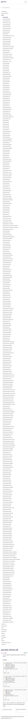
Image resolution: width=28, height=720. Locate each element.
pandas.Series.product (7, 131)
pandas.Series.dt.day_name (8, 428)
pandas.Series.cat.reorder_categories (10, 553)
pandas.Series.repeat (7, 323)
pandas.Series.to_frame (7, 607)
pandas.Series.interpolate (7, 290)
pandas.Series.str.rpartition (8, 502)
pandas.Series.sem (6, 207)
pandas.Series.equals (7, 240)
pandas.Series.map (6, 142)
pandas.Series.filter (6, 279)
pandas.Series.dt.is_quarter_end (9, 395)
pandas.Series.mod (6, 96)
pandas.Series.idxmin (7, 247)
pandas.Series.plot (6, 579)
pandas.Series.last (6, 251)
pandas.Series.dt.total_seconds (8, 446)
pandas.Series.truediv (7, 92)
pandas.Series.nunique (7, 220)
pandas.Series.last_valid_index (8, 343)
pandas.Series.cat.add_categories (9, 555)
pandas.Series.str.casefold (7, 450)
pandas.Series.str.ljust (7, 480)
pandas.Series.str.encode (7, 461)
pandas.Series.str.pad (7, 489)
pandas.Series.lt (6, 120)
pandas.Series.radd (6, 100)
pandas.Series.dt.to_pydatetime (9, 411)
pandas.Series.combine (7, 114)
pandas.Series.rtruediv (7, 107)
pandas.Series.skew (6, 209)
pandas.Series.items (6, 74)
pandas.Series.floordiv (7, 94)
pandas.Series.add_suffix (7, 277)
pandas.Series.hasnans (7, 37)
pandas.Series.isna (6, 292)
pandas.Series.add (6, 85)
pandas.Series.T (6, 33)
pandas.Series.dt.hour (7, 369)
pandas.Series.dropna (7, 284)
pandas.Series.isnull (6, 293)
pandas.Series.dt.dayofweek (8, 382)
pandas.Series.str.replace (7, 494)
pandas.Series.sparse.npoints (8, 566)
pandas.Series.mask (6, 273)
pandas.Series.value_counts (8, 229)
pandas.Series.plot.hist (7, 590)
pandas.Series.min (6, 192)
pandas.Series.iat (6, 67)
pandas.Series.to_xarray (7, 609)
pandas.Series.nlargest (7, 196)
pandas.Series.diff (6, 179)
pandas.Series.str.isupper (7, 537)
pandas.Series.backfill (7, 280)
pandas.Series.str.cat (6, 452)
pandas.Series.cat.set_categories (9, 561)
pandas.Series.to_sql (6, 612)
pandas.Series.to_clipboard (8, 618)
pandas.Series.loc (6, 68)
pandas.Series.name (6, 43)
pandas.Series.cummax (7, 170)
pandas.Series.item (6, 81)
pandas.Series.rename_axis (8, 258)
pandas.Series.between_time (8, 352)
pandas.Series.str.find (7, 468)
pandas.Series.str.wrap (7, 524)
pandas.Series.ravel (6, 321)
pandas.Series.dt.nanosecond (8, 376)
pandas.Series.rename (7, 256)
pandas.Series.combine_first (8, 116)
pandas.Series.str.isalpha (7, 529)
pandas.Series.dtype (6, 24)
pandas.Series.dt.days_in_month (9, 404)
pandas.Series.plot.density (8, 588)
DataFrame (3, 624)
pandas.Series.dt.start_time (8, 432)
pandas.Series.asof (6, 338)
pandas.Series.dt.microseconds (8, 439)
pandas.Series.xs (6, 83)
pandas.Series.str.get (6, 472)
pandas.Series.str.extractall (8, 467)
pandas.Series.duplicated (7, 238)
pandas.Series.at (6, 65)
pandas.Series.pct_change (8, 199)
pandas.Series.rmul (6, 103)
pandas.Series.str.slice (7, 505)
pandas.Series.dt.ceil (6, 424)
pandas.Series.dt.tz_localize (8, 413)
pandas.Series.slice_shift (7, 356)
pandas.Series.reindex (7, 253)
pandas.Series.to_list (6, 59)
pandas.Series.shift (6, 339)
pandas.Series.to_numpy (7, 54)
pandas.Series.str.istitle (7, 539)
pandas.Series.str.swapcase (8, 516)
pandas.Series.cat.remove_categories (10, 557)
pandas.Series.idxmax (7, 245)
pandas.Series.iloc (6, 70)
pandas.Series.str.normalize (8, 487)
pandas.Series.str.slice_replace (8, 507)
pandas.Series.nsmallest (7, 197)
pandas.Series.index (6, 19)
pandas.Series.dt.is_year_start (8, 397)
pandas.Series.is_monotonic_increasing (10, 225)
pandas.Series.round (6, 118)
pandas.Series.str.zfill (7, 526)
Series (2, 15)
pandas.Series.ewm (6, 150)
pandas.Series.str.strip (7, 515)
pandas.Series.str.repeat (7, 492)
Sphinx (8, 718)
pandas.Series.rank (6, 205)
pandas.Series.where (7, 271)
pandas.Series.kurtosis (7, 216)
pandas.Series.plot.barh (7, 585)
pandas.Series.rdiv (6, 105)
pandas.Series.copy (6, 50)
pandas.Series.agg (6, 137)
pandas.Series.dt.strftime (7, 419)
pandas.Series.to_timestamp (8, 57)
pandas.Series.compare (7, 330)
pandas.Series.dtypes (7, 41)
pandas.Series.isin (6, 249)
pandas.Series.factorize (7, 181)
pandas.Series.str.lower (7, 481)
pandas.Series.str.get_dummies (8, 544)
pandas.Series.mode (6, 194)
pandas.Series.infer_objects (8, 48)
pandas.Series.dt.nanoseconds (8, 441)
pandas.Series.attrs (6, 577)
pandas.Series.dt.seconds (7, 437)
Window (3, 633)
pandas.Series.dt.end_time (8, 433)
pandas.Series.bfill (6, 282)
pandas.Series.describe (7, 177)
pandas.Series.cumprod (7, 174)
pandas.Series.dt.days (7, 435)
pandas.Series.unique (7, 218)
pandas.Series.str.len (6, 478)
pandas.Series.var (6, 214)
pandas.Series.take (6, 266)
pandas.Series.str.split (7, 509)
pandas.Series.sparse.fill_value (8, 570)
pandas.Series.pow (6, 98)
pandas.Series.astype (7, 44)
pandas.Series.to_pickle (7, 599)
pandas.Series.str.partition (8, 491)
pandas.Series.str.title (7, 518)
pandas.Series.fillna (6, 288)
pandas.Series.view (6, 327)
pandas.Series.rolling (6, 146)
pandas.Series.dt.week (7, 378)
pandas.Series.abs (6, 153)
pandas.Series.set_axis (7, 264)
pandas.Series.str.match (7, 485)
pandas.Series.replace (7, 301)
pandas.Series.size (6, 32)
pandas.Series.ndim (6, 30)
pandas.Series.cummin (7, 172)
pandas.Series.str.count (7, 457)
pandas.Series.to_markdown (8, 622)
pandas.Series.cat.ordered (8, 548)
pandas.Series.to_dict (7, 603)
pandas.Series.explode (7, 317)
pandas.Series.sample (7, 262)
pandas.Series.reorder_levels (8, 308)
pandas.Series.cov (6, 168)
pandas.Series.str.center (7, 454)
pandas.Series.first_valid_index (8, 341)
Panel (2, 627)
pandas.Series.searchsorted (8, 319)
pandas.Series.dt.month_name (8, 426)
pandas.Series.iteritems (7, 76)
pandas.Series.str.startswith (8, 513)
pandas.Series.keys (6, 78)
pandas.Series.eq (6, 129)
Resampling (3, 637)
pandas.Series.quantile (7, 203)
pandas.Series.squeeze (7, 325)
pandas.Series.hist (6, 598)
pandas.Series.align (6, 231)
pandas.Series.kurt (6, 183)
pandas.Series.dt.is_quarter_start (9, 393)
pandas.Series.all (6, 155)
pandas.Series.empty (7, 39)
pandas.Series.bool (6, 52)
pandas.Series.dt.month (7, 365)
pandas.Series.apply (6, 135)
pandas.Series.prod (6, 201)
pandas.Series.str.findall (7, 470)
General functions (4, 13)
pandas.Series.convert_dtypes (8, 46)
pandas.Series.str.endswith (8, 463)
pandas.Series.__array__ (7, 61)
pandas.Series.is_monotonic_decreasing (10, 227)
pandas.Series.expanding (7, 148)
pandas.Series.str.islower (7, 535)
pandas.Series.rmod (6, 111)
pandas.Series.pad (6, 299)
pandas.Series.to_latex (7, 620)
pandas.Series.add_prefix (7, 275)
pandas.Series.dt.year (7, 363)
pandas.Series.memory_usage (8, 35)
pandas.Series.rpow (6, 113)
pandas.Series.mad (6, 185)
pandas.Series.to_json (7, 614)
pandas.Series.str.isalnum (7, 528)
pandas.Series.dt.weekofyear (8, 380)
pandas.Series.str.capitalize (8, 448)
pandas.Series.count (6, 166)
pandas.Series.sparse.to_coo (8, 575)
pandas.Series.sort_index (7, 312)
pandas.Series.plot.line (7, 594)
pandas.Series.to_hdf (7, 610)
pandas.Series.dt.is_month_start (9, 389)
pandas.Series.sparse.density (8, 568)
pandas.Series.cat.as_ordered (8, 563)
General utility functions (6, 642)
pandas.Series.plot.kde (7, 592)
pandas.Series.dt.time (7, 360)
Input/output (3, 11)
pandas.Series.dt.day (7, 367)
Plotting (2, 640)
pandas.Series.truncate (7, 269)
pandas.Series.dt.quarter (7, 387)
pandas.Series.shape (6, 26)
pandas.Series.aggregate (7, 138)
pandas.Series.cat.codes (7, 550)
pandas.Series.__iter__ (7, 72)
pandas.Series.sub (6, 87)
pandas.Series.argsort (7, 303)
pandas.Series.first (6, 242)
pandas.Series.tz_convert (7, 347)
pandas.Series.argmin (7, 304)
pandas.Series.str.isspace (7, 533)
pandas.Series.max (6, 186)
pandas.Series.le (6, 124)
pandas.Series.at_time (7, 350)
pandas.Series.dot (6, 133)
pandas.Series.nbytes (7, 28)
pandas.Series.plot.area (7, 581)
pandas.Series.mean (6, 188)
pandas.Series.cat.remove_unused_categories (11, 559)
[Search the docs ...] (14, 8)
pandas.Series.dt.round (7, 421)
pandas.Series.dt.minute (7, 371)
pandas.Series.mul (6, 89)
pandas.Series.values (7, 22)
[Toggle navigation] (25, 2)
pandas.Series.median (7, 190)
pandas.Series (5, 17)
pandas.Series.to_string (7, 616)
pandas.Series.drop (6, 232)
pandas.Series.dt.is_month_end (8, 391)
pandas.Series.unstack (7, 315)
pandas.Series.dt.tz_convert (8, 415)
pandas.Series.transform (7, 140)
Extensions (3, 644)
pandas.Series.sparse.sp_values (8, 572)
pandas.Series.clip (6, 162)
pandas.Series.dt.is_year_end (8, 398)
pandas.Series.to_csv (7, 601)
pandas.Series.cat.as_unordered (9, 564)
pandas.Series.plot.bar (7, 583)
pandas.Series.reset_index (7, 260)
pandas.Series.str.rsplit (7, 511)
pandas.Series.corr (6, 164)
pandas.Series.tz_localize (7, 349)
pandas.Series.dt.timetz (7, 362)
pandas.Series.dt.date (7, 358)
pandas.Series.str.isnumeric (8, 540)
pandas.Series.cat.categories (8, 546)
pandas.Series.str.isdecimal (8, 542)
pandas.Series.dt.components (8, 443)
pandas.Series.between (7, 161)
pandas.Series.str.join (7, 476)
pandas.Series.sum (6, 212)
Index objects (4, 629)
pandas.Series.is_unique (7, 221)
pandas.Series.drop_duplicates (8, 236)
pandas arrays (4, 625)
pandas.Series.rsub (6, 102)
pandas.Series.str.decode (7, 459)
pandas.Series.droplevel (7, 234)
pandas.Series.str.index (7, 474)
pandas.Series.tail (6, 268)
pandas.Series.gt (6, 122)
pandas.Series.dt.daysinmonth (8, 402)
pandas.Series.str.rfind (7, 496)
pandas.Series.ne (6, 127)
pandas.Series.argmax (7, 306)
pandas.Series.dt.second (7, 373)
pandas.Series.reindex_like (8, 255)
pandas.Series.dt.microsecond (8, 374)
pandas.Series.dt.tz (6, 406)
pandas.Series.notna (6, 295)
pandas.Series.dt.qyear (7, 430)
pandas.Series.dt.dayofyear (8, 386)
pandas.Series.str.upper (7, 522)
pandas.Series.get (6, 63)
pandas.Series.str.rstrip (7, 504)
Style (2, 638)
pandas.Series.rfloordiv (7, 109)
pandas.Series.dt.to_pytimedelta (9, 445)
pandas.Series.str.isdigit (7, 531)
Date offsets (3, 631)
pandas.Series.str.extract (7, 465)
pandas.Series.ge (6, 126)
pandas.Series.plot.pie (7, 596)
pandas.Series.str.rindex (7, 498)
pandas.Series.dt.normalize (8, 417)
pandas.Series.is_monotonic (8, 223)
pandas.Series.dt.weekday (8, 384)
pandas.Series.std (6, 210)
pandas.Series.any (6, 157)
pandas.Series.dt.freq (7, 408)
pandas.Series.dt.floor (7, 422)
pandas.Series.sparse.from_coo (8, 574)
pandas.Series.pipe (6, 151)
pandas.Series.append (7, 328)
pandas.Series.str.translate (8, 520)
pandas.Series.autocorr (7, 159)
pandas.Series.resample (7, 345)
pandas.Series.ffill (6, 286)
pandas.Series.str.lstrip (7, 483)
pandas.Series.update (7, 334)
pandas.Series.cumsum (7, 175)
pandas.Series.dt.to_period (8, 410)
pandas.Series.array (6, 20)
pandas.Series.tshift (6, 354)
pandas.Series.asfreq (7, 336)
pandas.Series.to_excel (7, 605)
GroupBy (3, 635)
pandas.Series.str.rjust (7, 500)
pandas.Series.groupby (7, 144)
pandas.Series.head (6, 244)
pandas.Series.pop (6, 79)
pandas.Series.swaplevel (7, 314)
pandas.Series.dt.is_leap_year (8, 400)
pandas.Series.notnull (7, 297)
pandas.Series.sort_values (7, 310)
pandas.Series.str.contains (8, 456)
